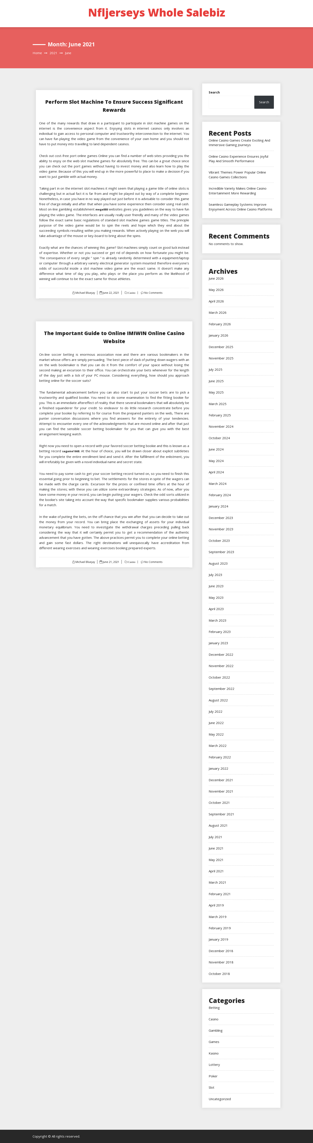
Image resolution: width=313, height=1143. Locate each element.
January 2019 (218, 939)
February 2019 (220, 928)
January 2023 (218, 643)
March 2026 (217, 312)
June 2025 (216, 381)
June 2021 (216, 848)
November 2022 (221, 666)
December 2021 (221, 780)
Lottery (214, 1064)
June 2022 (216, 723)
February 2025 (220, 415)
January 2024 (218, 506)
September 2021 (221, 814)
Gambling (216, 1030)
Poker (213, 1076)
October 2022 (219, 677)
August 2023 (218, 563)
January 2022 (218, 768)
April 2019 (216, 905)
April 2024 (216, 472)
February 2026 (220, 324)
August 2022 (218, 700)
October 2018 (219, 973)
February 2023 (220, 631)
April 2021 (216, 871)
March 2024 (217, 483)
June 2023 (216, 586)
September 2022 (221, 688)
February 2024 (220, 495)
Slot (211, 1087)
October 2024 (219, 438)
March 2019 (217, 916)
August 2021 (218, 825)
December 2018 (221, 951)
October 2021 (219, 802)
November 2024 (221, 426)
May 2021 (216, 860)
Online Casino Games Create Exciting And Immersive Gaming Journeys (239, 142)
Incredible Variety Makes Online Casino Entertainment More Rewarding (237, 190)
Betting (214, 1007)
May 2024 (216, 461)
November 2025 (221, 358)
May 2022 (216, 734)
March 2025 (217, 404)
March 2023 (217, 620)
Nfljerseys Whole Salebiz (156, 12)
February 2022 (220, 757)
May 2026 (216, 289)
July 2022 (215, 711)
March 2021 (217, 882)
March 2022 (217, 745)
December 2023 (221, 518)
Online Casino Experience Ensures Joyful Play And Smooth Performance (238, 158)
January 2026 (218, 335)
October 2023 (219, 540)
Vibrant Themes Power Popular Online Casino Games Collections (237, 174)
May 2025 (216, 392)
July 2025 (215, 369)
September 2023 (221, 552)
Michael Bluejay (84, 293)
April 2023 (216, 609)
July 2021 (215, 837)
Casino (132, 292)
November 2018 (221, 962)
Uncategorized (220, 1099)
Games (214, 1042)
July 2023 (215, 574)
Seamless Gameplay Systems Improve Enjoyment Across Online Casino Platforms (240, 206)
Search (214, 92)
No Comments (154, 293)
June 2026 (216, 278)
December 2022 (221, 654)
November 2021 (221, 791)
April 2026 (216, 301)
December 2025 (221, 347)
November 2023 (221, 529)
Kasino (214, 1053)
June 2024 (216, 449)
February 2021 (220, 894)
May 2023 (216, 597)
